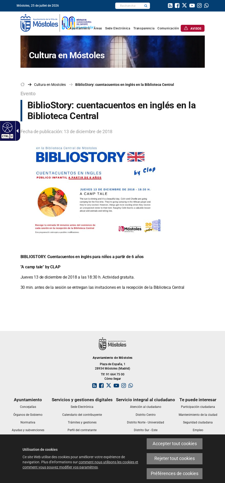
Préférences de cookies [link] (174, 473)
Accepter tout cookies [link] (175, 443)
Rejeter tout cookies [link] (174, 458)
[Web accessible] (6, 127)
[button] (146, 6)
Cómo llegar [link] (112, 379)
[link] (170, 6)
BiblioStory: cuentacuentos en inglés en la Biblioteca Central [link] (124, 85)
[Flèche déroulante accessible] (16, 131)
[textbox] (128, 6)
